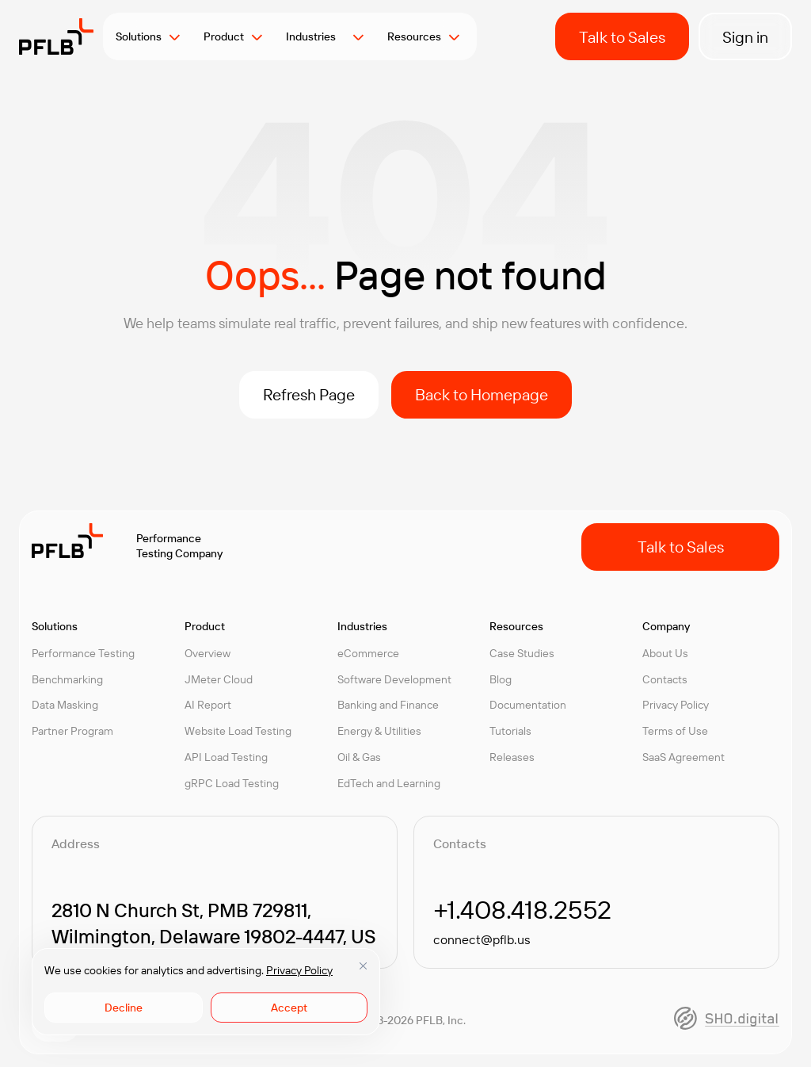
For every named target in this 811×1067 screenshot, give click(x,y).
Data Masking (65, 705)
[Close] (362, 965)
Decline (124, 1007)
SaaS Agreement (683, 757)
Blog (500, 679)
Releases (512, 757)
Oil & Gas (359, 757)
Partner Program (72, 731)
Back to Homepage (481, 394)
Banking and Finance (388, 705)
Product (224, 36)
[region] (206, 991)
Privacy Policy (299, 970)
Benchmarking (67, 679)
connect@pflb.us (482, 939)
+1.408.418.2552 (522, 909)
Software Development (394, 679)
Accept (289, 1007)
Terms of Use (675, 731)
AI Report (208, 705)
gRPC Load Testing (232, 783)
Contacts (664, 679)
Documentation (527, 705)
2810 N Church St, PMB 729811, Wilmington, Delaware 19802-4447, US (213, 922)
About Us (665, 653)
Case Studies (521, 653)
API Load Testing (226, 757)
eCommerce (368, 653)
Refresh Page (309, 394)
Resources (414, 36)
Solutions (139, 36)
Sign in (745, 37)
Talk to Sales (622, 37)
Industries (315, 36)
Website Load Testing (238, 731)
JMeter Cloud (219, 679)
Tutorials (510, 731)
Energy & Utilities (379, 731)
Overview (207, 653)
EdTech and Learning (388, 783)
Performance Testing (83, 653)
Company (666, 626)
